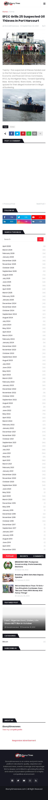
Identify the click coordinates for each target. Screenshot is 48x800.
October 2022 (24, 396)
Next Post (40, 204)
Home (5, 11)
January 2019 (24, 510)
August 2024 (24, 317)
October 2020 (24, 481)
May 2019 (24, 506)
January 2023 (24, 385)
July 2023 (24, 364)
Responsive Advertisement (24, 740)
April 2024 (24, 332)
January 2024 (24, 342)
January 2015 (24, 535)
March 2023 (24, 378)
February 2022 (24, 424)
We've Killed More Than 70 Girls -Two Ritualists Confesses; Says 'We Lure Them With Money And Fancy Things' (29, 589)
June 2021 (24, 453)
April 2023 (24, 374)
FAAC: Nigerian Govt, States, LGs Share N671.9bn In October (21, 622)
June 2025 (24, 282)
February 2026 (24, 253)
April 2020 (24, 496)
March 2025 (24, 292)
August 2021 (24, 446)
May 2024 (24, 328)
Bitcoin (24, 641)
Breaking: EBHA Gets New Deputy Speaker (29, 576)
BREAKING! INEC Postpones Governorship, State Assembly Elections (28, 564)
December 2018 (24, 514)
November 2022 (24, 392)
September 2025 (24, 271)
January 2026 (24, 257)
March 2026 (24, 250)
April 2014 (24, 546)
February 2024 (24, 339)
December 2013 (24, 549)
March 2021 (24, 464)
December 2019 (24, 503)
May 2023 (24, 371)
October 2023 (24, 353)
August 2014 (24, 539)
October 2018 (24, 521)
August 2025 (24, 275)
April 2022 (24, 417)
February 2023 (24, 382)
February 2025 (24, 296)
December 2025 (24, 260)
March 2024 (24, 335)
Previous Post (9, 204)
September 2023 (24, 357)
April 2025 (24, 289)
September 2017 (24, 528)
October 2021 (24, 439)
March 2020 (24, 499)
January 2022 (24, 428)
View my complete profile (12, 730)
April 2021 (24, 460)
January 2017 (24, 531)
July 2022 (24, 407)
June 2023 (24, 367)
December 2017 (24, 524)
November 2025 (24, 264)
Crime (11, 11)
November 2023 (24, 349)
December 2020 (24, 474)
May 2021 (24, 456)
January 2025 (24, 300)
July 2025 (24, 278)
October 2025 (24, 267)
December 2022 (24, 389)
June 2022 (24, 410)
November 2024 (24, 307)
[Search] (20, 239)
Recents (24, 556)
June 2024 (24, 324)
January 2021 (24, 471)
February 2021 (24, 467)
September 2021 (24, 442)
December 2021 (24, 432)
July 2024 (24, 321)
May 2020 (24, 492)
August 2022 (24, 403)
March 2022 (24, 421)
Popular (10, 556)
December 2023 (24, 346)
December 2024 (24, 303)
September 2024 (24, 314)
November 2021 (24, 435)
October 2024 (24, 310)
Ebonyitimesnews (11, 726)
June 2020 (24, 489)
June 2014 (24, 542)
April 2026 (24, 246)
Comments (38, 556)
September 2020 (24, 485)
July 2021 (24, 449)
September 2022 (24, 399)
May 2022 (24, 414)
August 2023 (24, 360)
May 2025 (24, 285)
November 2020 (24, 478)
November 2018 (24, 517)
